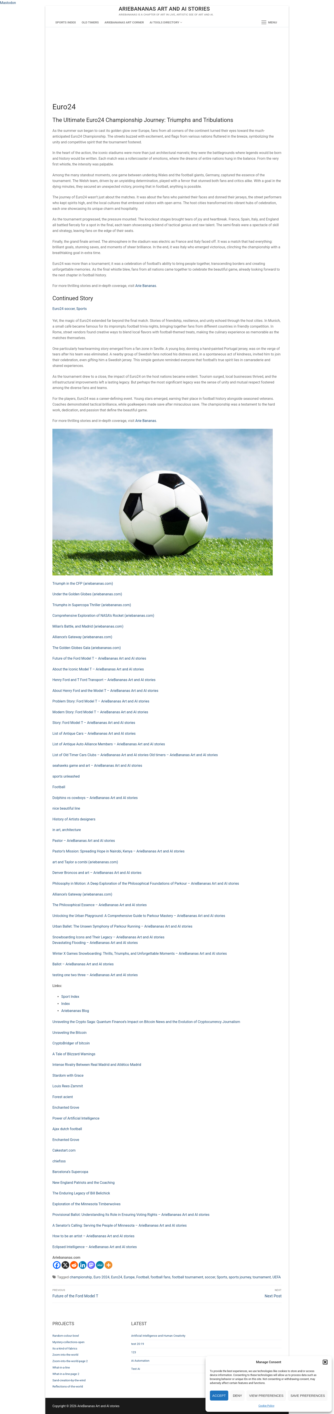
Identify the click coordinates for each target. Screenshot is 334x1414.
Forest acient (62, 1097)
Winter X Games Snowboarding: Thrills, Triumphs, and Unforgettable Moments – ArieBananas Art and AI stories (139, 953)
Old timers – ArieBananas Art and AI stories (184, 755)
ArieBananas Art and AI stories (164, 9)
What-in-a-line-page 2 (65, 1374)
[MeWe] (100, 1265)
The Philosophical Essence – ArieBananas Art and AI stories (99, 905)
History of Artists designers (73, 819)
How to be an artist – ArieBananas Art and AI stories (93, 1236)
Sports (81, 309)
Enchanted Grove (65, 1107)
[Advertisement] (167, 69)
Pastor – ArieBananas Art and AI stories (83, 841)
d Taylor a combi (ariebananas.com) (89, 862)
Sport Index (70, 997)
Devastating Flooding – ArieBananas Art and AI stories (95, 943)
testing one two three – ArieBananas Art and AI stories (95, 975)
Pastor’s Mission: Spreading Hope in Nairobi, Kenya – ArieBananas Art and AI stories (118, 851)
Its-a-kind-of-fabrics (64, 1348)
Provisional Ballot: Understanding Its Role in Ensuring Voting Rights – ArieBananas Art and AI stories (130, 1215)
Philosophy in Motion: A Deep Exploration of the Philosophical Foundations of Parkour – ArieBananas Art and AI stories (145, 883)
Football (58, 787)
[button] (325, 1362)
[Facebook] (57, 1265)
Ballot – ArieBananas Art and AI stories (83, 964)
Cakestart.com (64, 1150)
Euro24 (116, 1277)
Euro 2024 (101, 1277)
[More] (108, 1265)
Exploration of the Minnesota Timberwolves (86, 1204)
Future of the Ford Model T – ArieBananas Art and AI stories (99, 658)
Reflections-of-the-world (67, 1386)
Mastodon (8, 3)
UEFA (277, 1277)
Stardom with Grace (67, 1075)
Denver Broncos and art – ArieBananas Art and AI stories (96, 873)
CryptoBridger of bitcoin (71, 1043)
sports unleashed (66, 776)
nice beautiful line (66, 808)
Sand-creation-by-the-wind (69, 1380)
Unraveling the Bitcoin (69, 1033)
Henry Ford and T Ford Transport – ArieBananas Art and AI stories (103, 680)
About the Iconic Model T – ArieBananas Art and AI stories (98, 669)
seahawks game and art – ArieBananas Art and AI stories (97, 765)
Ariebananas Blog (75, 1011)
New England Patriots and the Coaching (83, 1183)
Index (65, 1004)
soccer (210, 1277)
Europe (129, 1277)
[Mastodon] (91, 1265)
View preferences (266, 1395)
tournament (262, 1277)
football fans (161, 1277)
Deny (237, 1395)
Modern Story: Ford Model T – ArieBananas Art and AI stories (100, 712)
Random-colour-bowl (65, 1335)
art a (56, 862)
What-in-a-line (61, 1367)
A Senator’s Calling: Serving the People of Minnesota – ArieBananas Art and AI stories (119, 1225)
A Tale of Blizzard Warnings (73, 1054)
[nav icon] (269, 22)
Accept (219, 1395)
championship (81, 1277)
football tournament (187, 1277)
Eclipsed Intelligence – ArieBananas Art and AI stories (94, 1247)
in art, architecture (66, 830)
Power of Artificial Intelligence (75, 1118)
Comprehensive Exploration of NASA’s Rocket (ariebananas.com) (103, 615)
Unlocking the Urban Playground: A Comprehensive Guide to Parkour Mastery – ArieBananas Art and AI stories (138, 916)
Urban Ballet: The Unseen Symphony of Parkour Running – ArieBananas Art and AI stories (122, 926)
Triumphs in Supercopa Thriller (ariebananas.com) (91, 605)
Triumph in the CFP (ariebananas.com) (82, 583)
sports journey (240, 1277)
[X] (65, 1265)
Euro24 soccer (63, 309)
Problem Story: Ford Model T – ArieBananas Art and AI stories (100, 701)
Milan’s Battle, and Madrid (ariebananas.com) (87, 626)
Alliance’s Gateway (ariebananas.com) (82, 637)
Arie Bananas (145, 286)
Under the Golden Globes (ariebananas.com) (87, 594)
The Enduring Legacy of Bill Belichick (81, 1193)
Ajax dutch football (67, 1129)
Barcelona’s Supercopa (70, 1172)
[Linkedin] (82, 1265)
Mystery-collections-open (68, 1342)
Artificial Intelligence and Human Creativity (158, 1335)
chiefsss (59, 1161)
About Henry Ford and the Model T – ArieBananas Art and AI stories (105, 691)
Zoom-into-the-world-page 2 (70, 1361)
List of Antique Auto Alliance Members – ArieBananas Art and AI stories (108, 744)
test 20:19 (137, 1344)
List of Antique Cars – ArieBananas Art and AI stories (94, 733)
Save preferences (307, 1395)
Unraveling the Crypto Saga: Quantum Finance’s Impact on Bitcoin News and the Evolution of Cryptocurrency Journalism (146, 1022)
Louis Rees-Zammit (67, 1086)
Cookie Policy (266, 1405)
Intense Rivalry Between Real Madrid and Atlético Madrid (96, 1065)
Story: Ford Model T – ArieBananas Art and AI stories (93, 723)
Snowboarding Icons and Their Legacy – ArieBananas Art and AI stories (108, 937)
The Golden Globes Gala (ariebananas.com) (86, 648)
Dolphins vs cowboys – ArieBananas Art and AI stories (95, 798)
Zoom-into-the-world (65, 1354)
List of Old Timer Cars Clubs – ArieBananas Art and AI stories (100, 755)
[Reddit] (74, 1265)
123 (133, 1352)
